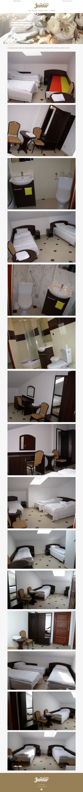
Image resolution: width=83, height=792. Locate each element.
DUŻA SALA (40, 10)
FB (49, 10)
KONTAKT (53, 10)
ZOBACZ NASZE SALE (17, 1)
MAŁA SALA (34, 10)
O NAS (29, 10)
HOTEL (46, 10)
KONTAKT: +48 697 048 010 (67, 1)
